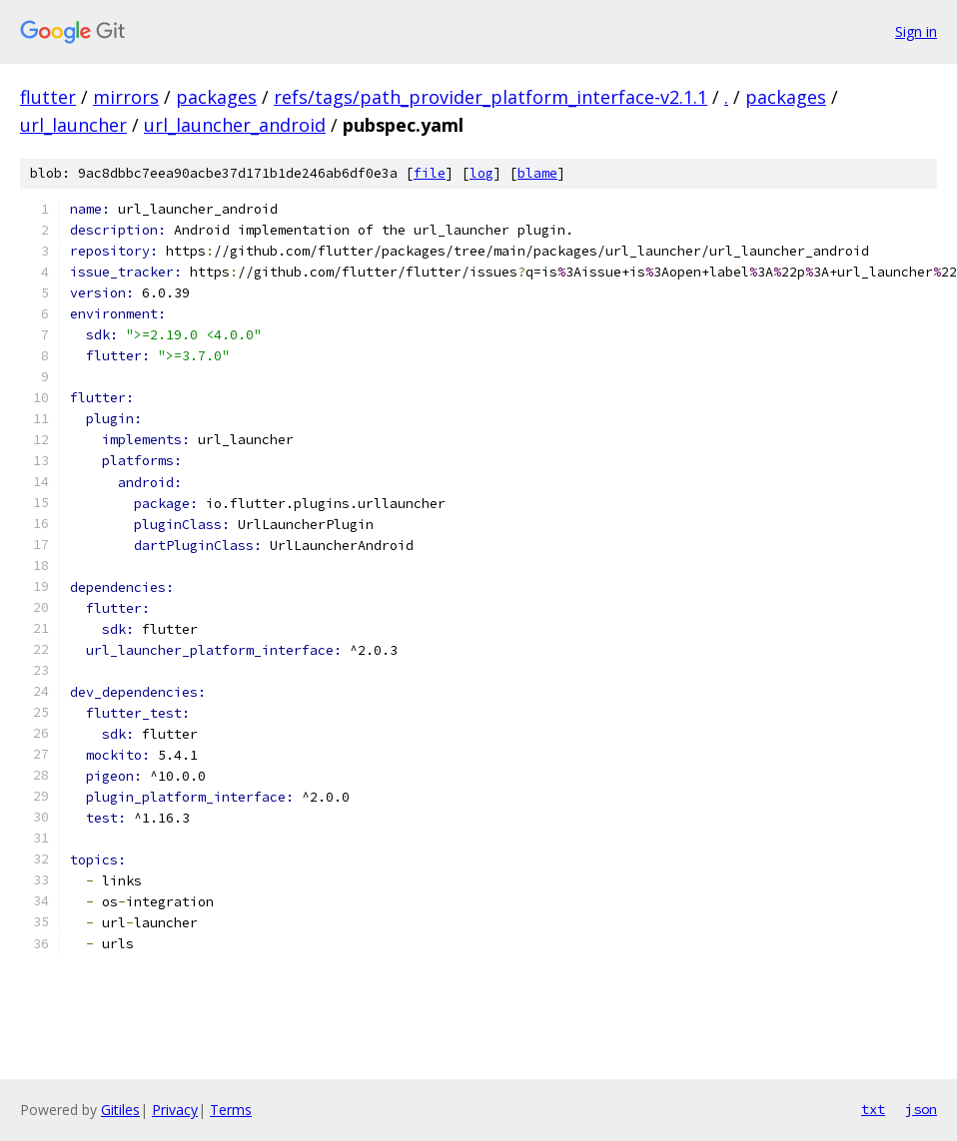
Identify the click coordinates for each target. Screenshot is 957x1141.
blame (537, 173)
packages (216, 97)
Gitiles (120, 1109)
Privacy (175, 1109)
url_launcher (73, 125)
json (921, 1109)
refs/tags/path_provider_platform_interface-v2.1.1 (490, 97)
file (430, 173)
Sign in (916, 31)
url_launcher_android (235, 125)
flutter (48, 97)
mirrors (126, 97)
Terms (231, 1109)
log (481, 173)
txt (873, 1109)
